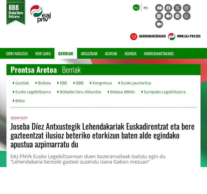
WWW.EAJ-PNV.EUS (184, 36)
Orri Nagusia (17, 53)
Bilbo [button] (18, 100)
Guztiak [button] (20, 82)
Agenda (130, 53)
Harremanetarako (159, 53)
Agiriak (111, 53)
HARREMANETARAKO (147, 36)
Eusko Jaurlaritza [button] (134, 82)
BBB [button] (78, 82)
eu (136, 7)
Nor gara (43, 53)
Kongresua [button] (100, 82)
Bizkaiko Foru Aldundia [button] (79, 91)
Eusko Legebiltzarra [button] (31, 91)
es (146, 7)
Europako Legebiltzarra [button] (163, 91)
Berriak (65, 53)
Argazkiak (89, 53)
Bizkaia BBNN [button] (121, 91)
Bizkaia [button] (43, 82)
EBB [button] (62, 82)
